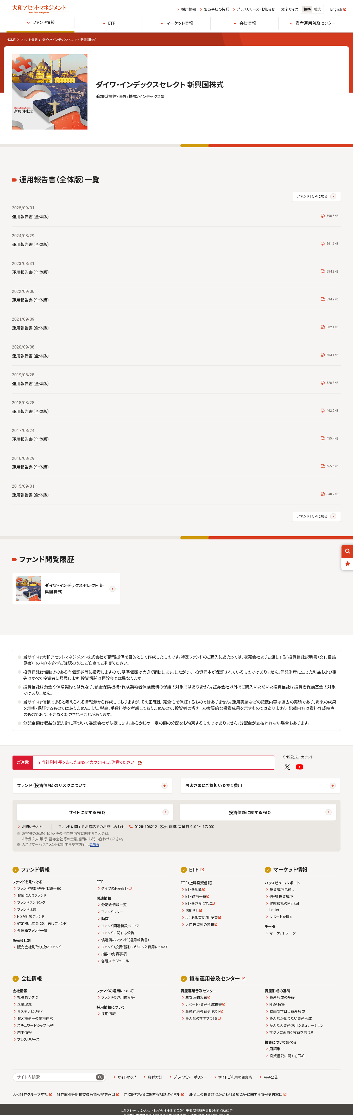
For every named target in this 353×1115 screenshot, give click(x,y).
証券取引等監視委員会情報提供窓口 (86, 1094)
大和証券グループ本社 (30, 1094)
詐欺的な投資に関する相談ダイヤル (152, 1094)
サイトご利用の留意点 (235, 1077)
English (336, 9)
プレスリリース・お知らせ (256, 9)
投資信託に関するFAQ (250, 812)
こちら (94, 844)
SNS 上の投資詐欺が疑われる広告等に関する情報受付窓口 (235, 1094)
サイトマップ (126, 1077)
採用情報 (188, 9)
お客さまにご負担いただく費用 (213, 785)
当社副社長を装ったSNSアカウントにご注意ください (87, 762)
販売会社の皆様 (216, 9)
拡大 (317, 9)
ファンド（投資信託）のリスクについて (51, 785)
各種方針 (155, 1077)
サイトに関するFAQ (87, 812)
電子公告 (270, 1077)
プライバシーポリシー (190, 1077)
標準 (307, 9)
